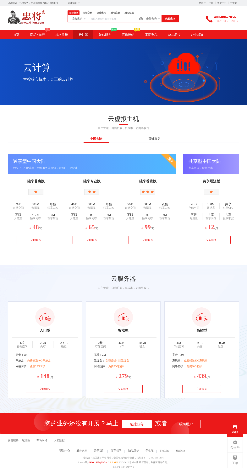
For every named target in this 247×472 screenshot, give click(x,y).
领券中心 (222, 3)
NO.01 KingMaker (98, 462)
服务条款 (81, 450)
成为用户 (186, 424)
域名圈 (26, 440)
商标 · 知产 (37, 34)
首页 (16, 34)
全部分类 (153, 19)
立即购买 (35, 240)
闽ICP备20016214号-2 (123, 467)
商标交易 (87, 12)
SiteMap (164, 450)
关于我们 (99, 450)
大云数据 (59, 440)
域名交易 (129, 12)
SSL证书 (174, 34)
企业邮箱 (197, 34)
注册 (211, 3)
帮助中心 (64, 450)
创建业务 (137, 424)
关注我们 (74, 3)
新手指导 (116, 450)
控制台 (233, 3)
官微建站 (128, 34)
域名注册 (115, 12)
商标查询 (73, 12)
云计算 (83, 34)
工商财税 (151, 34)
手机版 (149, 450)
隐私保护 (133, 450)
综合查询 (79, 19)
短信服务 (105, 34)
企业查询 (101, 12)
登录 (201, 3)
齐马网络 (41, 440)
